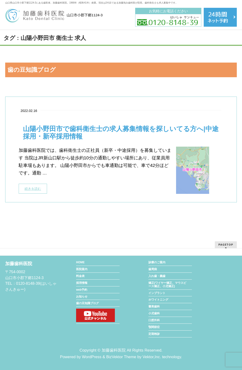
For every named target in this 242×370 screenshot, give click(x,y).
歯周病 (152, 269)
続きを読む (33, 189)
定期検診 (154, 334)
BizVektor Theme (121, 357)
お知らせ (81, 296)
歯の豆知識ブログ (87, 303)
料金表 (80, 276)
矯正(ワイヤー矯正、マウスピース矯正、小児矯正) (167, 284)
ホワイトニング (158, 299)
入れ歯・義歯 (156, 276)
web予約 (81, 289)
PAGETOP (225, 244)
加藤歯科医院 (114, 350)
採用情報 (81, 283)
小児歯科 (154, 313)
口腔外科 (154, 320)
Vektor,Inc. (152, 357)
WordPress (91, 357)
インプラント (156, 293)
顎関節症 (154, 327)
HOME (80, 262)
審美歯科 (154, 306)
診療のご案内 (156, 262)
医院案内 (81, 269)
